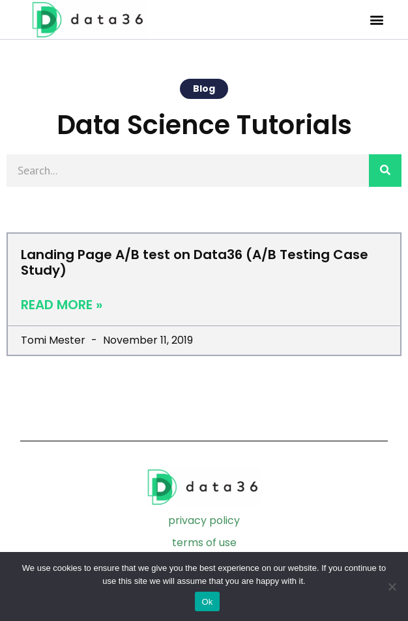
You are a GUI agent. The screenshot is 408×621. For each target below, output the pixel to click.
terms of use (204, 542)
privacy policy (204, 520)
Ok (206, 602)
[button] (377, 20)
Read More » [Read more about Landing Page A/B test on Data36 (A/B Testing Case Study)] (61, 304)
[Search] (385, 170)
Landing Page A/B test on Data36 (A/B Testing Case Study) (194, 262)
